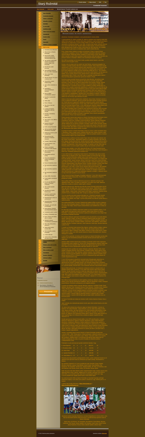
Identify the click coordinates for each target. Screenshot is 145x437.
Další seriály (51, 9)
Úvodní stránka (82, 2)
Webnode (104, 433)
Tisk (105, 2)
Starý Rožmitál (40, 9)
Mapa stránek (92, 2)
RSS (100, 2)
